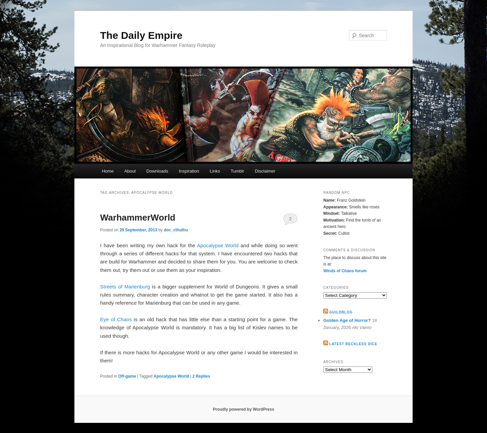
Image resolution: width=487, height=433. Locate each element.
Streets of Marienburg (125, 286)
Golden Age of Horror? (347, 320)
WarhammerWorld (138, 217)
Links (215, 171)
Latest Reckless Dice (353, 344)
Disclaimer (265, 171)
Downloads (157, 171)
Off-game (127, 376)
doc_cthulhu (176, 230)
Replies (201, 376)
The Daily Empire (141, 35)
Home (108, 171)
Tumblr (237, 171)
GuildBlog (341, 312)
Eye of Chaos (116, 319)
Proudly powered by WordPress (243, 409)
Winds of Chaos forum (345, 271)
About (130, 171)
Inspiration (189, 171)
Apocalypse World (218, 245)
